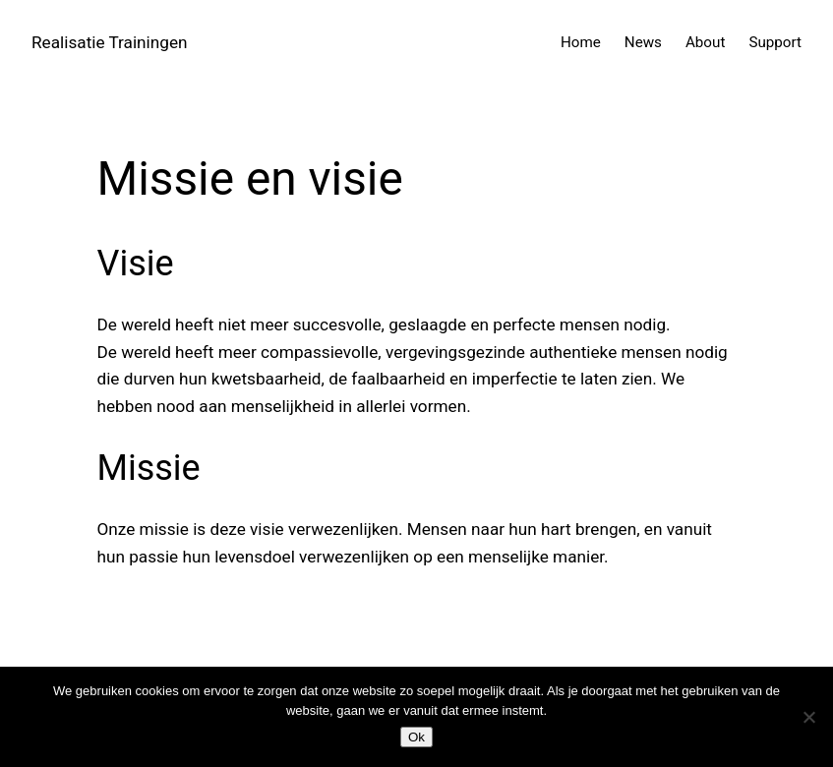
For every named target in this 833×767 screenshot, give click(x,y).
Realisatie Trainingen (109, 42)
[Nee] (808, 717)
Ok (416, 737)
